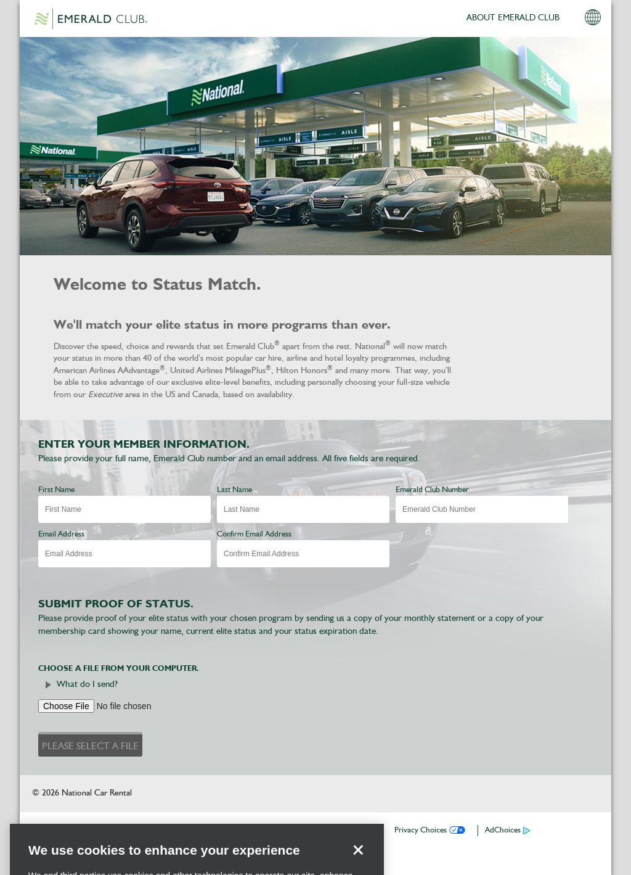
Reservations (244, 830)
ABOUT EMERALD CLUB (513, 18)
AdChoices (503, 830)
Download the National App (155, 830)
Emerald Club (90, 18)
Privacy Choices (420, 830)
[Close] (358, 862)
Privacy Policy (302, 830)
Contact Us (358, 830)
